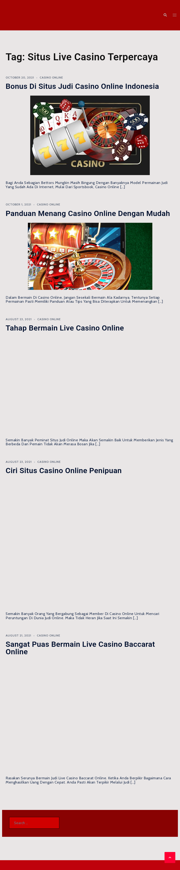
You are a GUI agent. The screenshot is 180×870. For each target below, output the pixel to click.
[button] (165, 15)
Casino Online (51, 77)
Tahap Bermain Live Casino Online (65, 328)
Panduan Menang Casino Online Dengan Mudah (88, 213)
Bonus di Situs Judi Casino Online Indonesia (82, 86)
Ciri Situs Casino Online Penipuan (64, 470)
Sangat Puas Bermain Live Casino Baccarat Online (80, 648)
